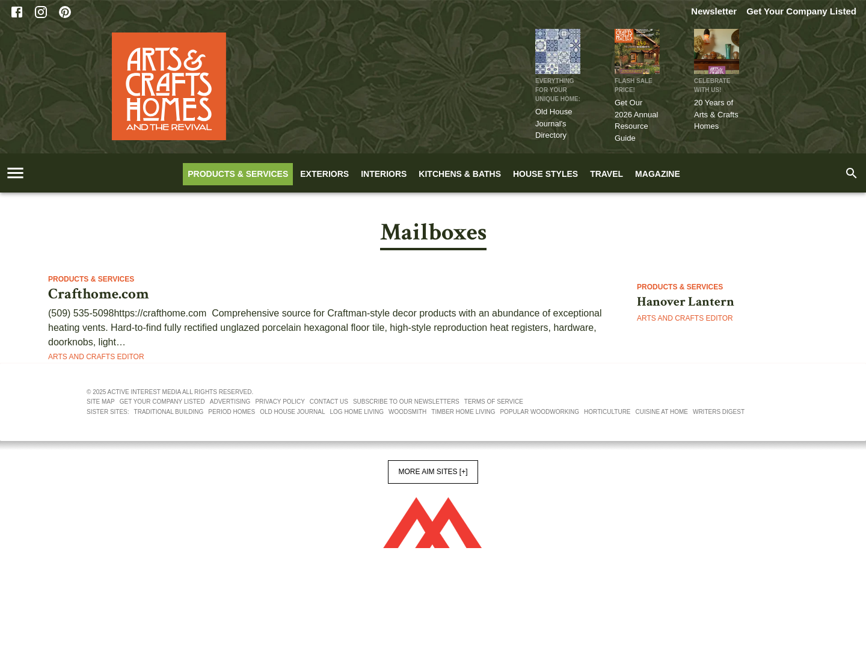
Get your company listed (162, 401)
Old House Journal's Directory (553, 123)
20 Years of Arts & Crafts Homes (716, 114)
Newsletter (714, 11)
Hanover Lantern (685, 302)
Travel (606, 174)
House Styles (545, 174)
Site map (101, 401)
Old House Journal (292, 412)
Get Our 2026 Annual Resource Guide (636, 120)
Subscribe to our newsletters (406, 401)
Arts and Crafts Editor (96, 357)
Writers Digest (719, 412)
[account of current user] (15, 173)
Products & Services (238, 174)
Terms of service (493, 401)
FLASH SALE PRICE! (634, 85)
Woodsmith (407, 412)
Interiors (383, 174)
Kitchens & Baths (460, 174)
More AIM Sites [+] (432, 471)
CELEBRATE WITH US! (712, 85)
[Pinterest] (65, 12)
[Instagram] (41, 12)
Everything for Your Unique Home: (557, 90)
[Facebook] (17, 12)
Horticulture (607, 412)
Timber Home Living (463, 412)
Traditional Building (169, 412)
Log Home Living (357, 412)
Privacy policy (279, 401)
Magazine (657, 174)
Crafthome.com (98, 294)
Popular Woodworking (539, 412)
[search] (851, 173)
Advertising (230, 401)
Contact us (329, 401)
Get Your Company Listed (801, 11)
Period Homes (231, 412)
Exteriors (324, 174)
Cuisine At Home (662, 412)
